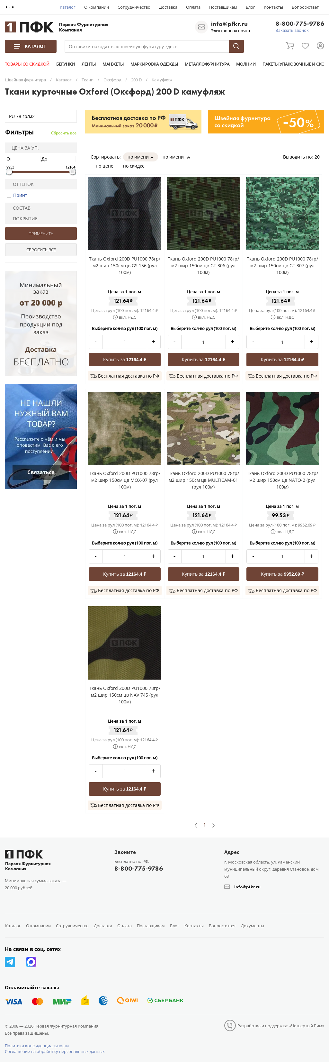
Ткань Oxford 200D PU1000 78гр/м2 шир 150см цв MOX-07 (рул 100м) (124, 480)
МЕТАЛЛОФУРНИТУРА (207, 64)
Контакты (273, 7)
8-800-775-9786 (300, 24)
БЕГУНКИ (65, 64)
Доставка (168, 7)
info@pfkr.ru (229, 24)
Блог (250, 7)
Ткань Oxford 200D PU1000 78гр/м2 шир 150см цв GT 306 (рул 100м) (203, 265)
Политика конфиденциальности (37, 1045)
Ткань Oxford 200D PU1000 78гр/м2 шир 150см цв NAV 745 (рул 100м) (124, 695)
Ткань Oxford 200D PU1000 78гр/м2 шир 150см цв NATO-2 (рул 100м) (282, 480)
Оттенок (20, 184)
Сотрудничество (134, 7)
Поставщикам (223, 7)
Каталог (68, 7)
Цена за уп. (23, 148)
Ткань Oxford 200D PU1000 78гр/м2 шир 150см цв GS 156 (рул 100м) (124, 265)
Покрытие (22, 218)
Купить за (125, 359)
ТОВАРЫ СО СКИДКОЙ (27, 64)
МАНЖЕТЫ (113, 64)
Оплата (193, 7)
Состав (19, 208)
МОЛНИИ (246, 64)
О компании (96, 7)
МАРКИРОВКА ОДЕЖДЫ (154, 64)
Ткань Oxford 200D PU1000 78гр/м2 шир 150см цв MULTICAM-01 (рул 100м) (203, 480)
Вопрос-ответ (305, 7)
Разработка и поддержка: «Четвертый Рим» (280, 1026)
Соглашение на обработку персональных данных (55, 1051)
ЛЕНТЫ (89, 64)
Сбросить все (63, 133)
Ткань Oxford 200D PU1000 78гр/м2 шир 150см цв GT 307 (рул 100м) (282, 265)
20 (319, 157)
